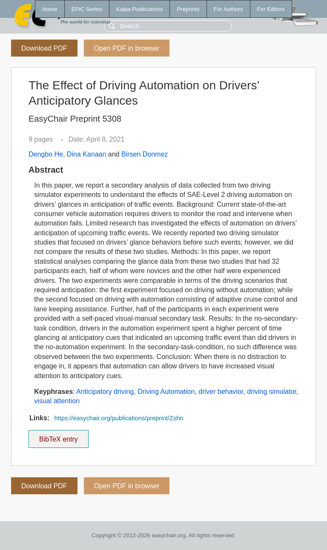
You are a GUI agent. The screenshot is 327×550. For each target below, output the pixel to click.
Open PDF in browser (127, 48)
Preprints (188, 9)
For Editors (271, 9)
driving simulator (271, 391)
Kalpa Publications (139, 9)
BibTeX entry (58, 436)
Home (49, 9)
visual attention (57, 401)
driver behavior (220, 391)
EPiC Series (87, 9)
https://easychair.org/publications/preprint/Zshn (118, 418)
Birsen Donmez (144, 154)
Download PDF (44, 48)
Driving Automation (166, 391)
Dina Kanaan (86, 154)
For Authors (228, 9)
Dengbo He (46, 154)
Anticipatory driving (105, 391)
